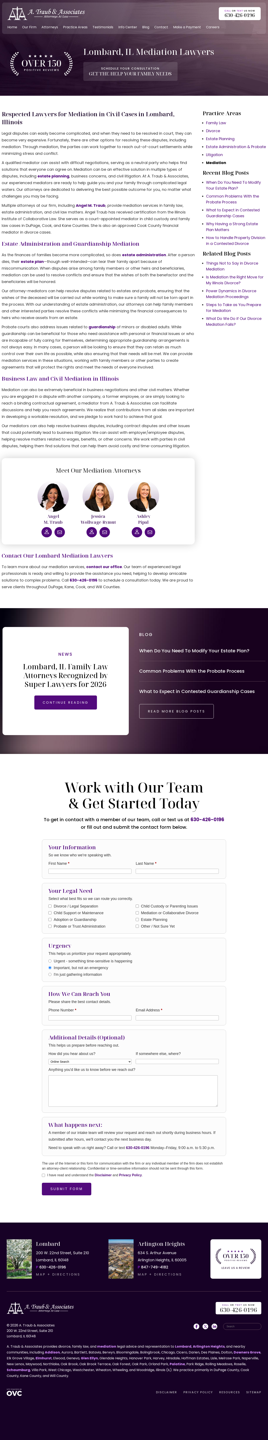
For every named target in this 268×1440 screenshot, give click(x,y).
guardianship (102, 327)
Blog (145, 27)
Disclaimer (103, 1175)
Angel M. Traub (91, 205)
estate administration (144, 254)
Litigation (214, 154)
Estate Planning (220, 138)
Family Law (216, 122)
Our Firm (29, 27)
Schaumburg (18, 1370)
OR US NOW (238, 1308)
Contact (161, 27)
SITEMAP (253, 1392)
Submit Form (66, 1189)
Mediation (216, 162)
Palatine (177, 1364)
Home (12, 27)
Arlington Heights (209, 1346)
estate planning (53, 176)
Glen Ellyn (89, 1358)
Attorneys (49, 27)
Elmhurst (44, 1358)
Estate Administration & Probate (236, 146)
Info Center (127, 27)
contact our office (104, 566)
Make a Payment (187, 27)
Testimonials (103, 27)
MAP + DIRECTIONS (58, 1274)
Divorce (213, 130)
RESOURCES (229, 1392)
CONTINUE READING (66, 702)
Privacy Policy (130, 1175)
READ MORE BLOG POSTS (176, 711)
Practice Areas (75, 27)
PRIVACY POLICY (198, 1392)
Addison (52, 1352)
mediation (106, 1346)
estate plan (32, 261)
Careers (212, 27)
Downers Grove (247, 1352)
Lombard (183, 1346)
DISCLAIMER (166, 1392)
